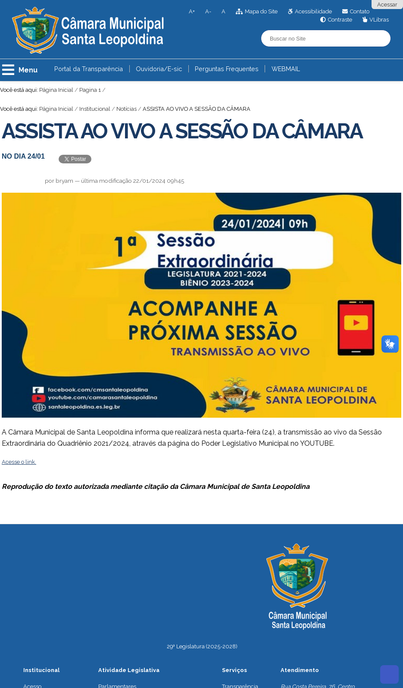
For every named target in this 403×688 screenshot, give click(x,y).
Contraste (340, 19)
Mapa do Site (261, 11)
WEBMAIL (286, 68)
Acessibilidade (313, 11)
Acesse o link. (19, 462)
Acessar (387, 4)
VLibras (379, 19)
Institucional (94, 109)
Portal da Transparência (88, 68)
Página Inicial (56, 90)
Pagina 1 (90, 90)
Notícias (126, 109)
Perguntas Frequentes (227, 68)
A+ (192, 11)
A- (208, 11)
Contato (359, 11)
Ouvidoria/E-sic (159, 68)
